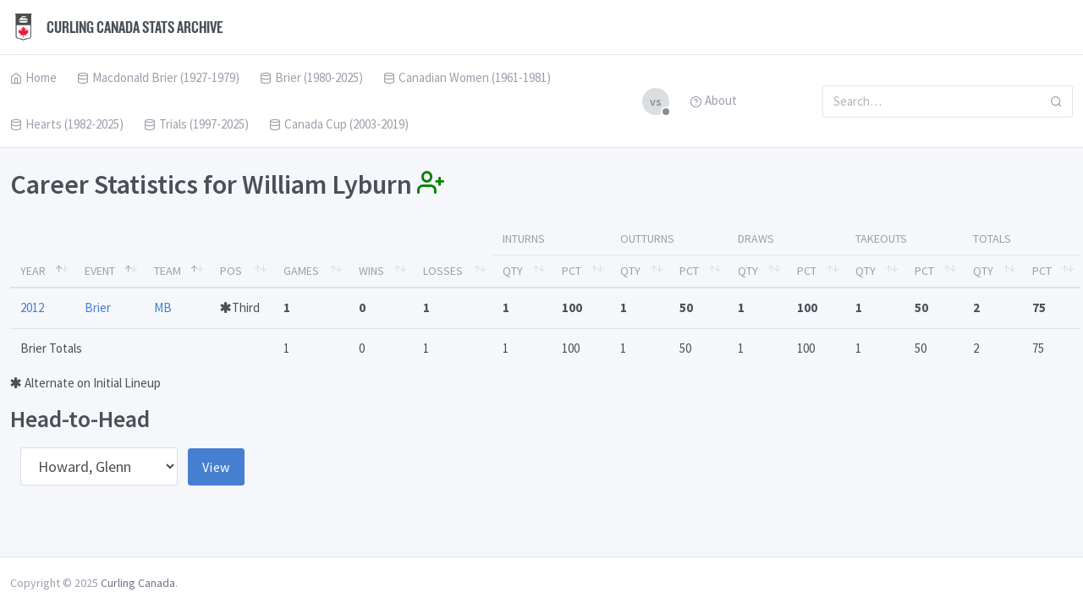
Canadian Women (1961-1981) (467, 77)
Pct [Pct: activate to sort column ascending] (571, 270)
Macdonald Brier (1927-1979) (158, 77)
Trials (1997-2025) (196, 124)
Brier (98, 307)
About (713, 100)
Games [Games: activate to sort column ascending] (301, 270)
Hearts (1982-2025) (67, 124)
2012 (32, 307)
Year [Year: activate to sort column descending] (33, 270)
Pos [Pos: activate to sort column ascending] (231, 270)
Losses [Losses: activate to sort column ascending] (443, 270)
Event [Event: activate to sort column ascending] (100, 270)
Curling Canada (138, 582)
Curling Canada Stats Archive (116, 27)
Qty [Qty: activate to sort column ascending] (513, 270)
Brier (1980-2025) (311, 77)
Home (33, 77)
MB (163, 307)
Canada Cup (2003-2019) (339, 124)
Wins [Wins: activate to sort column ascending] (371, 270)
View (216, 466)
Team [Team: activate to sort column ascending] (167, 270)
